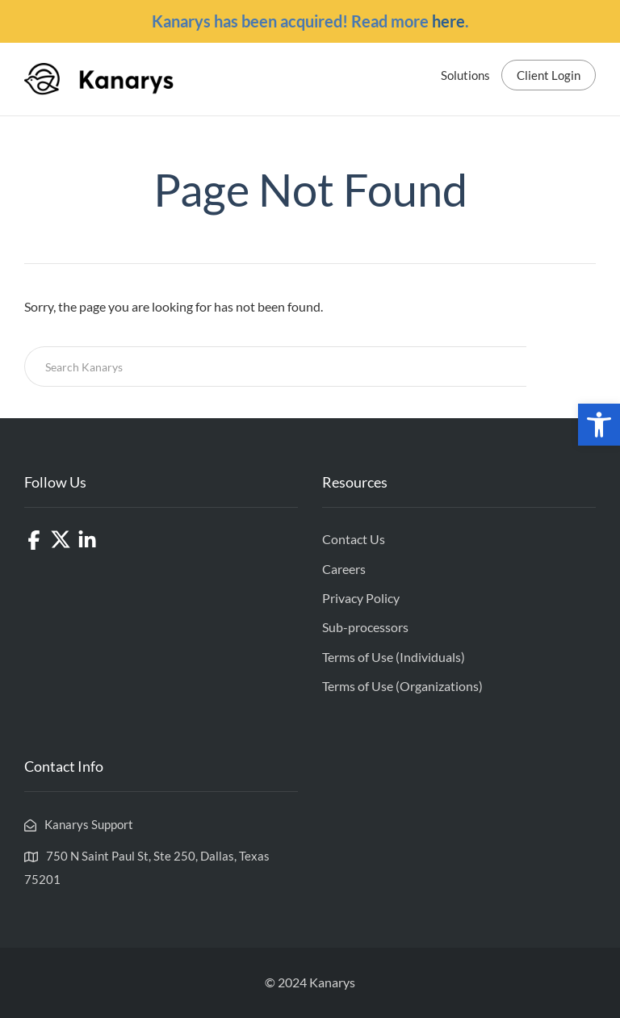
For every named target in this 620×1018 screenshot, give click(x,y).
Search (561, 366)
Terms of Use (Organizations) (402, 685)
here (448, 21)
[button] (599, 425)
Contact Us (353, 539)
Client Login (548, 75)
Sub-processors (365, 627)
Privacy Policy (361, 597)
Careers (344, 568)
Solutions (465, 75)
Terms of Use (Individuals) (393, 656)
